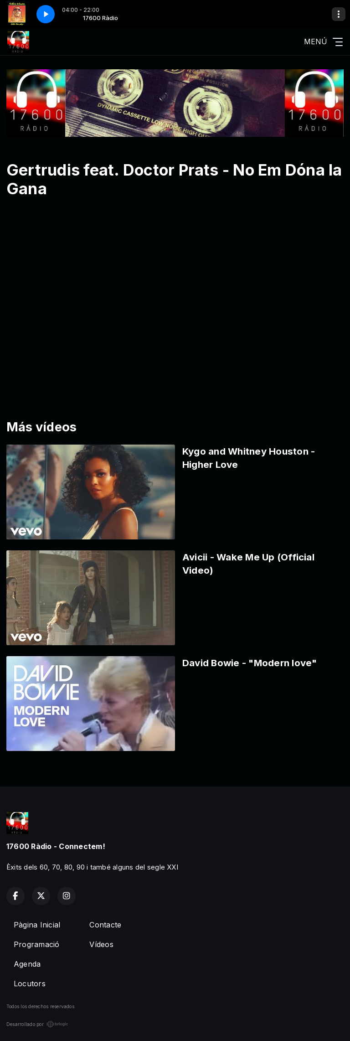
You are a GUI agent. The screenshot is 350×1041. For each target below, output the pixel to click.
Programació (37, 944)
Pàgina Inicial (37, 924)
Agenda (27, 963)
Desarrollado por (37, 1024)
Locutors (30, 983)
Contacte (105, 924)
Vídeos (101, 944)
